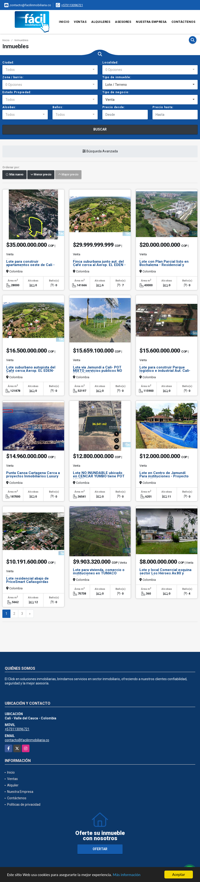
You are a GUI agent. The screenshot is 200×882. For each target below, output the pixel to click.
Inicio (64, 22)
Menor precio (40, 174)
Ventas (80, 22)
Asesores (123, 22)
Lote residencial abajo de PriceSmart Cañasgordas (27, 580)
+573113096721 (72, 5)
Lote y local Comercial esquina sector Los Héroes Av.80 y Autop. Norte (165, 573)
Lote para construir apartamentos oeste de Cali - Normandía (30, 264)
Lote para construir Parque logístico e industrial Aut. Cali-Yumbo (164, 370)
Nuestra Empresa (151, 22)
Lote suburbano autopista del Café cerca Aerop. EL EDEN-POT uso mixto (30, 370)
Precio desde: (113, 107)
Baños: (57, 107)
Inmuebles (21, 40)
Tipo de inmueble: (116, 77)
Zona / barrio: (13, 77)
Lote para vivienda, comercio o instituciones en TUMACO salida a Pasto (98, 573)
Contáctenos (183, 22)
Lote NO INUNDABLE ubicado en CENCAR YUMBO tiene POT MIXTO (98, 476)
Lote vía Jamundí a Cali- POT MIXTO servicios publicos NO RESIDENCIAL (97, 370)
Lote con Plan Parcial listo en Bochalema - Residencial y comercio (164, 264)
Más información (126, 874)
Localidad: (110, 62)
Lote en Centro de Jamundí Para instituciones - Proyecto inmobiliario (164, 476)
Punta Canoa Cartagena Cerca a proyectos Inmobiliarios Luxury (33, 474)
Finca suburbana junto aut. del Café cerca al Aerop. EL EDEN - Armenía (99, 264)
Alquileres (100, 22)
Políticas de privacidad (23, 804)
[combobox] (50, 70)
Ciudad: (8, 62)
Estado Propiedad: (16, 92)
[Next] (30, 614)
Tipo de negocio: (115, 92)
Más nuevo (14, 174)
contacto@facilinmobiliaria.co (27, 740)
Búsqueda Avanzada (100, 151)
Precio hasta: (162, 107)
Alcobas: (9, 107)
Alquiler (13, 785)
